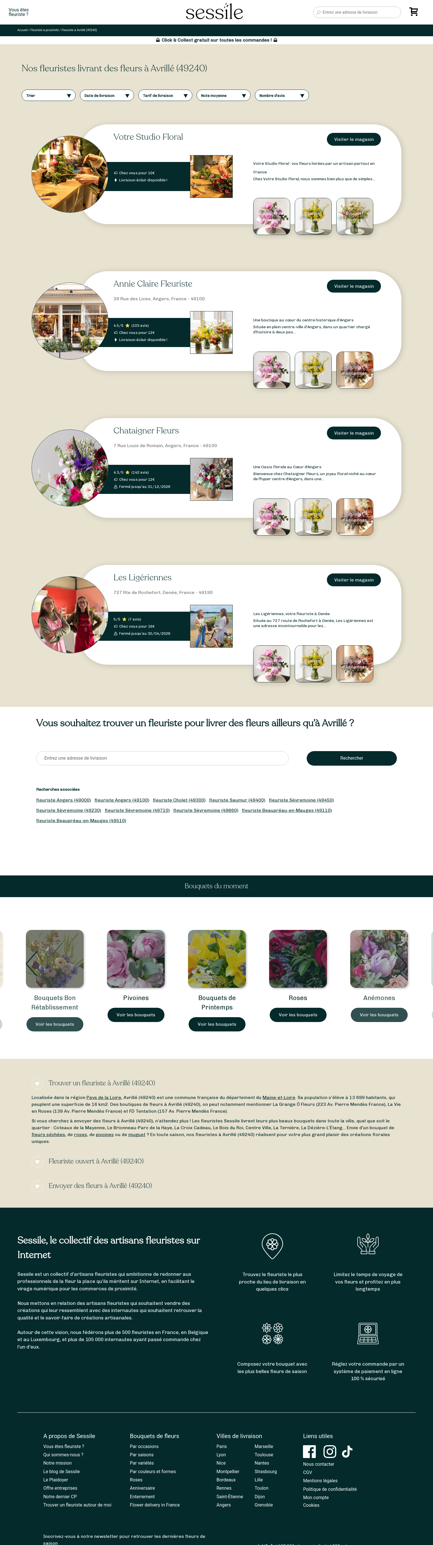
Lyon (221, 1454)
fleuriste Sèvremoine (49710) (137, 810)
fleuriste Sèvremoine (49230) (68, 810)
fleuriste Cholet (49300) (179, 800)
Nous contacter (318, 1464)
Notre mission (57, 1463)
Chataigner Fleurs (146, 431)
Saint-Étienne (229, 1496)
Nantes (262, 1463)
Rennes (224, 1488)
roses (80, 1134)
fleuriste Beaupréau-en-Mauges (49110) (287, 810)
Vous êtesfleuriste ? (18, 12)
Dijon (260, 1496)
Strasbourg (266, 1471)
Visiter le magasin (354, 139)
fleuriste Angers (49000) (63, 800)
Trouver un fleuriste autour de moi (77, 1505)
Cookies (311, 1505)
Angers (223, 1505)
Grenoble (264, 1505)
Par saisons (142, 1454)
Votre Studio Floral (148, 137)
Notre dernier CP (60, 1496)
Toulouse (264, 1454)
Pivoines (217, 998)
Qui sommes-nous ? (63, 1454)
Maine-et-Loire (279, 1097)
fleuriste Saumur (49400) (237, 800)
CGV (307, 1472)
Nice (221, 1463)
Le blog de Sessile (61, 1471)
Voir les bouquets (55, 1024)
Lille (259, 1480)
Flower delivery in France (155, 1505)
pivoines (105, 1134)
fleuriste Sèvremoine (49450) (301, 800)
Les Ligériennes (143, 577)
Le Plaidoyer (55, 1480)
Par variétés (142, 1463)
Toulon (262, 1488)
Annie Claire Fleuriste (153, 284)
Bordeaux (226, 1480)
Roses (379, 998)
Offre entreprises (60, 1488)
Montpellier (227, 1471)
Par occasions (144, 1446)
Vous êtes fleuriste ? (63, 1446)
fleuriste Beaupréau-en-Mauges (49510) (81, 820)
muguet (136, 1134)
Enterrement (142, 1496)
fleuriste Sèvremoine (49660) (205, 810)
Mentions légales (320, 1480)
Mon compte (316, 1497)
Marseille (264, 1446)
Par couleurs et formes (153, 1471)
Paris (221, 1446)
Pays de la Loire (103, 1097)
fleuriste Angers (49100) (121, 800)
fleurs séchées (48, 1134)
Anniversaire (142, 1488)
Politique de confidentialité (330, 1489)
